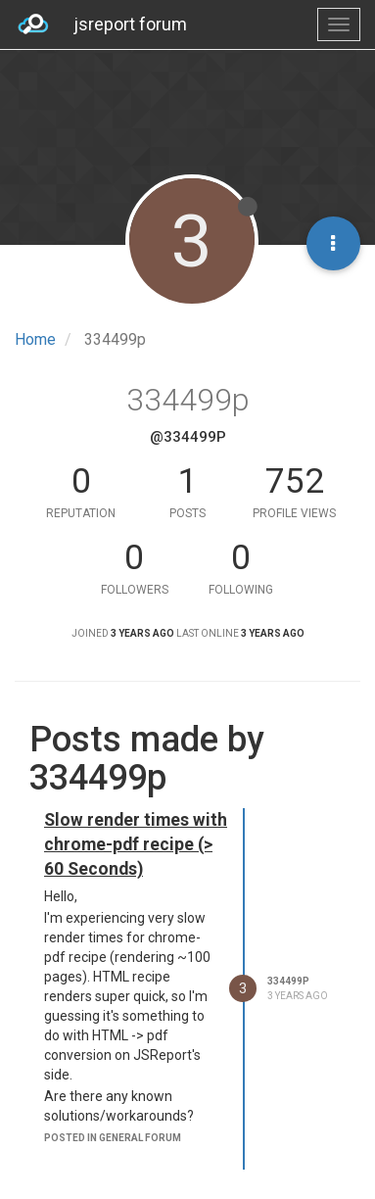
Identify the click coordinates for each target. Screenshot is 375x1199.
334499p (288, 981)
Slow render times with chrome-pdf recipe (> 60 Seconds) (135, 844)
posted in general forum (112, 1137)
